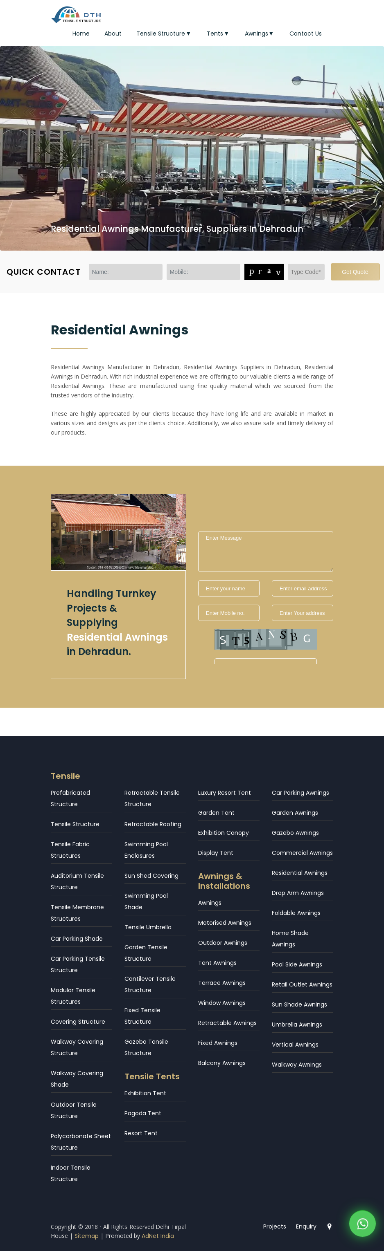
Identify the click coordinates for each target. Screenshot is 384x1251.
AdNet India (158, 1236)
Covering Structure (78, 1022)
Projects (274, 1226)
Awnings (260, 33)
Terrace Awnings (222, 983)
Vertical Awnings (295, 1044)
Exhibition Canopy (223, 833)
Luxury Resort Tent (224, 793)
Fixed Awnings (217, 1043)
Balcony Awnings (222, 1063)
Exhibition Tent (145, 1093)
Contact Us (305, 33)
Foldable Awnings (296, 913)
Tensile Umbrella (148, 927)
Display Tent (215, 853)
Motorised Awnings (224, 923)
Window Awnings (222, 1003)
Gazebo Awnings (295, 833)
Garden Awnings (295, 813)
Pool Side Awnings (297, 964)
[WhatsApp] (362, 1222)
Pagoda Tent (142, 1113)
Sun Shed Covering (151, 876)
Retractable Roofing (152, 824)
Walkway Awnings (297, 1064)
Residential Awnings (300, 873)
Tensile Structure (164, 33)
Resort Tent (141, 1133)
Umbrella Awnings (297, 1024)
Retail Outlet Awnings (302, 984)
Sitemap (87, 1236)
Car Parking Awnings (300, 793)
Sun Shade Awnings (299, 1004)
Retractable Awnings (227, 1023)
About (113, 33)
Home (81, 33)
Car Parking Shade (77, 939)
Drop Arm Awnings (298, 893)
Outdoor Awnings (222, 943)
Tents (218, 33)
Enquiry (306, 1226)
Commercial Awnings (302, 853)
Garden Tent (216, 813)
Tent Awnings (217, 963)
